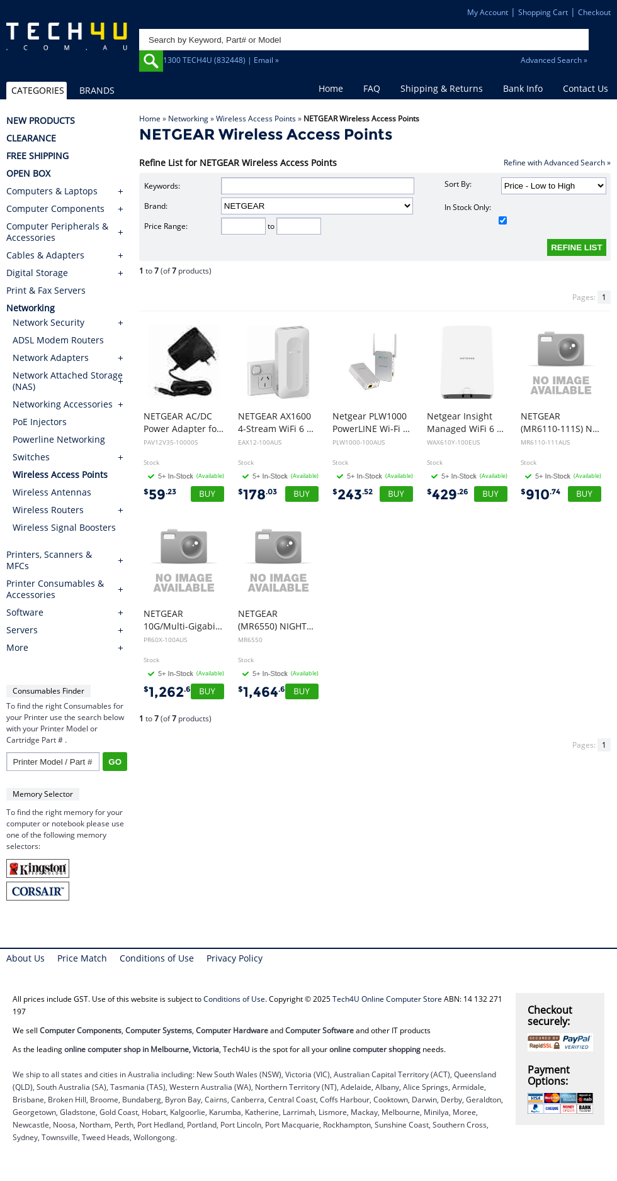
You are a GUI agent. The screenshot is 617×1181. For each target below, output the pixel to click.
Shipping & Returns (441, 88)
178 (257, 494)
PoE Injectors (40, 422)
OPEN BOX (28, 173)
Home (331, 88)
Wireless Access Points (256, 118)
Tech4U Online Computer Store (387, 999)
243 (352, 494)
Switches (31, 457)
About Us (25, 958)
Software (24, 612)
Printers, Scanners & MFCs (49, 560)
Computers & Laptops (52, 191)
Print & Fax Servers (46, 290)
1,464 (264, 692)
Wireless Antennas (52, 492)
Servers (22, 630)
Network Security (48, 322)
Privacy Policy (235, 958)
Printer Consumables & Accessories (55, 589)
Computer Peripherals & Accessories (57, 232)
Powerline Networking (59, 439)
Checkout (594, 12)
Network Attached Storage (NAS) (68, 380)
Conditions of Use (157, 958)
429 (447, 494)
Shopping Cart (543, 12)
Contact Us (585, 88)
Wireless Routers (48, 510)
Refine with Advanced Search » (557, 162)
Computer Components (55, 208)
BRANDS (97, 90)
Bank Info (523, 88)
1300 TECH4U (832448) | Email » (221, 60)
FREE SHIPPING (37, 156)
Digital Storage (37, 273)
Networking (188, 118)
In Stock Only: (475, 213)
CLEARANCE (31, 138)
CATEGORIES (37, 90)
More (17, 647)
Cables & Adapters (45, 255)
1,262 (170, 692)
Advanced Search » (554, 60)
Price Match (82, 958)
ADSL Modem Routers (58, 340)
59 (160, 494)
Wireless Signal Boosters (64, 527)
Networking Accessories (63, 404)
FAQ (371, 88)
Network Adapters (51, 357)
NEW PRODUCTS (40, 120)
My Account (487, 12)
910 (540, 494)
